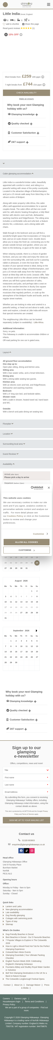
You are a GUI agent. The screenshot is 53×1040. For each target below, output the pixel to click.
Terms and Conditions (34, 1001)
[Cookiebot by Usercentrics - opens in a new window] (32, 488)
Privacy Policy (9, 1004)
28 (11, 568)
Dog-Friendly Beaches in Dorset (20, 934)
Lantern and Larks (14, 906)
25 (27, 657)
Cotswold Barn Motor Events (18, 952)
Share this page (32, 24)
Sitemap (9, 924)
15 (32, 602)
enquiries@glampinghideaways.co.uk (28, 844)
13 (21, 602)
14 (27, 602)
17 (21, 652)
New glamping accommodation (19, 909)
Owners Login (20, 998)
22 (11, 657)
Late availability (12, 912)
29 (16, 568)
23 (16, 657)
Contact (7, 985)
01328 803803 (5, 4)
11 (11, 602)
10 (6, 602)
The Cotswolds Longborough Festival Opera (25, 979)
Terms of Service (28, 814)
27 (6, 568)
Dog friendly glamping (15, 915)
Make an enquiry (26, 99)
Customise (38, 534)
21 (6, 657)
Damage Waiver (33, 985)
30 (21, 568)
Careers (6, 998)
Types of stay (11, 921)
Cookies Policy (15, 516)
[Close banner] (49, 488)
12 (16, 602)
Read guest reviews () (19, 28)
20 (37, 652)
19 (32, 652)
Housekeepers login (11, 1001)
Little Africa (38, 322)
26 (37, 563)
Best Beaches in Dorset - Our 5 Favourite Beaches (28, 937)
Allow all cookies (26, 542)
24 (21, 657)
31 (27, 568)
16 (37, 602)
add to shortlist (12, 24)
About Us (18, 985)
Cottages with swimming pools (19, 918)
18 (27, 652)
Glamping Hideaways (26, 4)
